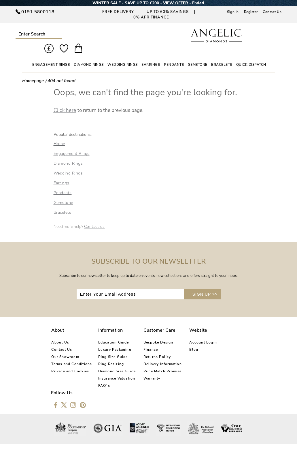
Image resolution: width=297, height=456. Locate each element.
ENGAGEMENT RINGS (51, 54)
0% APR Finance (151, 17)
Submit (57, 34)
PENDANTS (174, 54)
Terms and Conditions (71, 354)
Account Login (193, 332)
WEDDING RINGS (122, 54)
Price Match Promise (155, 361)
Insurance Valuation (113, 368)
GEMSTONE (197, 54)
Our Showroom (65, 346)
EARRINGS (150, 54)
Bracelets (62, 202)
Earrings (61, 172)
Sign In (233, 12)
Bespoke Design (151, 332)
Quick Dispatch (251, 54)
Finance (143, 339)
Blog (183, 339)
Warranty (144, 368)
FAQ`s (101, 375)
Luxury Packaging (111, 339)
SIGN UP (205, 284)
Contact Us (272, 12)
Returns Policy (150, 346)
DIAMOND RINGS (89, 54)
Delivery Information (155, 354)
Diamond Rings (68, 153)
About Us (60, 332)
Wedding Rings (68, 163)
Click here (65, 100)
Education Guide (110, 332)
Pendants (63, 182)
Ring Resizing (108, 354)
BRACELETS (221, 54)
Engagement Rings (72, 143)
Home (59, 133)
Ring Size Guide (109, 346)
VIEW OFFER (175, 3)
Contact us (94, 216)
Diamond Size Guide (114, 361)
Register (251, 12)
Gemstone (63, 192)
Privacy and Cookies (70, 361)
